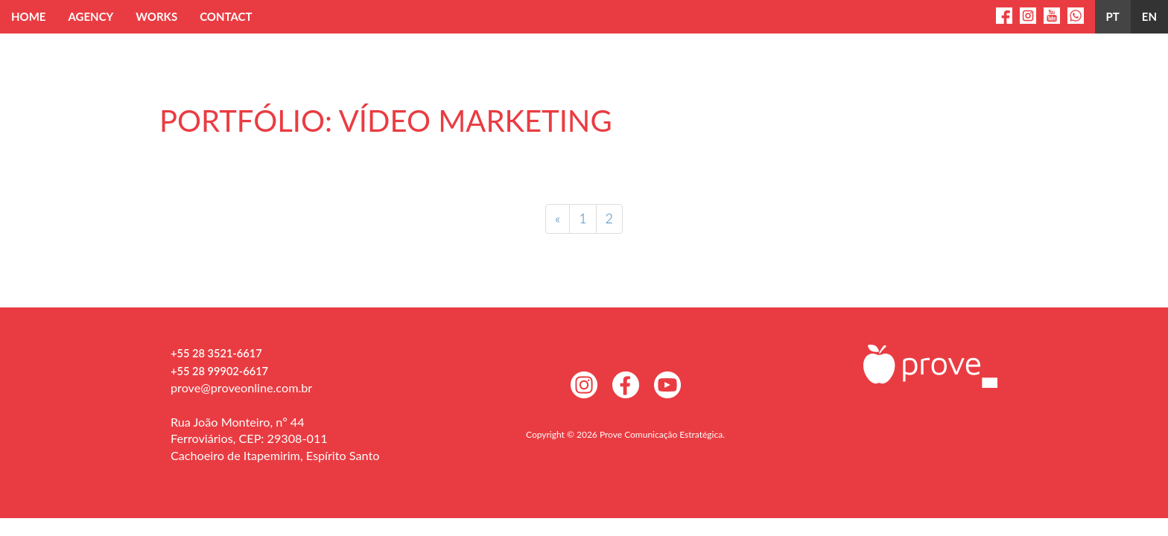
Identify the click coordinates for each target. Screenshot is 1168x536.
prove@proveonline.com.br (241, 387)
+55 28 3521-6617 (216, 353)
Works (156, 16)
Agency (90, 16)
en (1149, 16)
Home (28, 16)
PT (1113, 16)
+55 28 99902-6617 (219, 371)
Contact (226, 16)
